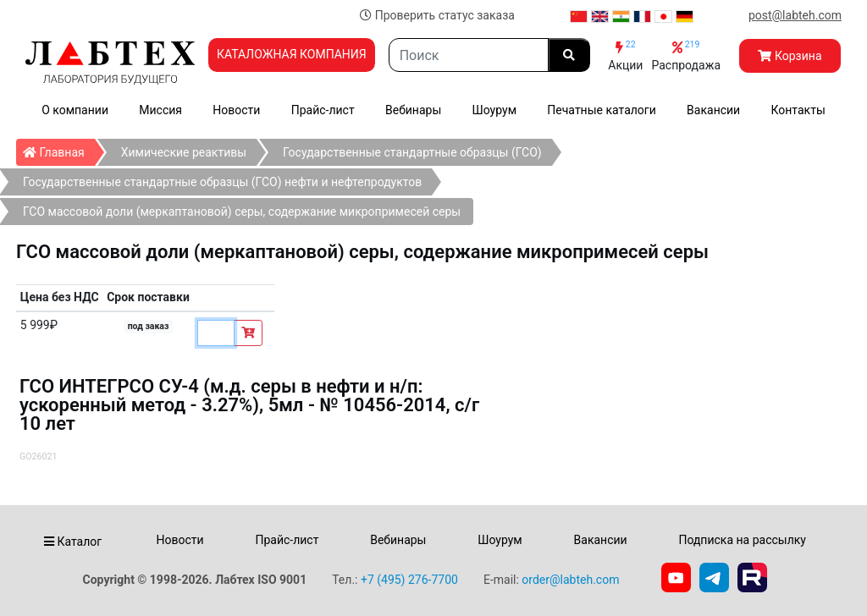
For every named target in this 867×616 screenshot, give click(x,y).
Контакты (798, 110)
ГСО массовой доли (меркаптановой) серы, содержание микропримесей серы (242, 211)
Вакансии (713, 110)
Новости (236, 110)
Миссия (160, 110)
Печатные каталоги (601, 110)
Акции (625, 55)
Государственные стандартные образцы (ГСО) (412, 152)
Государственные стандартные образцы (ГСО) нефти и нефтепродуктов (222, 182)
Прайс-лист (323, 110)
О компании (74, 110)
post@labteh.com (795, 15)
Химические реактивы (183, 152)
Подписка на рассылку (742, 540)
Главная (59, 149)
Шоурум (494, 110)
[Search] (469, 55)
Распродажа (686, 55)
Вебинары (413, 110)
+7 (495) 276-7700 (409, 579)
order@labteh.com (570, 579)
